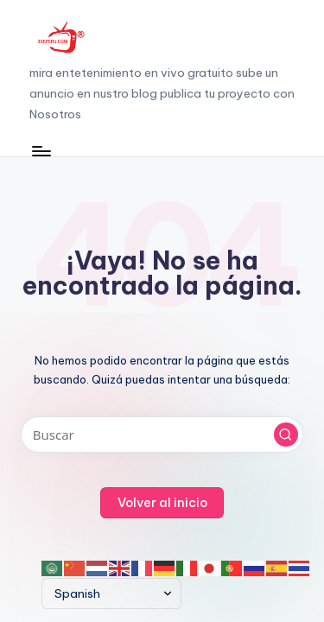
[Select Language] (111, 593)
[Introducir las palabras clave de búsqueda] (162, 434)
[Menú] (40, 151)
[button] (286, 434)
